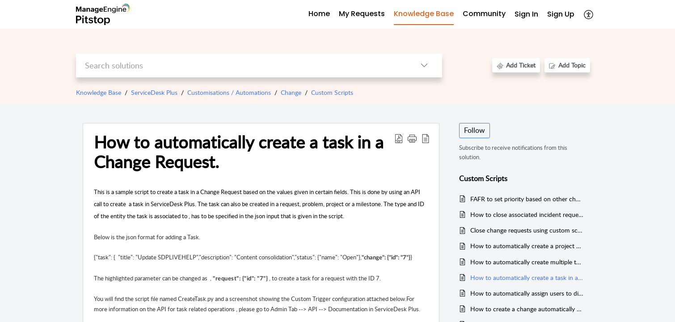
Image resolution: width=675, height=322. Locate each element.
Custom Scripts (332, 92)
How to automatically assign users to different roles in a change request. (526, 293)
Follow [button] (474, 130)
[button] (589, 14)
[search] (241, 65)
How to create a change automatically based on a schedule (526, 309)
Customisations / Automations (229, 92)
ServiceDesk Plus (154, 92)
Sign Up (560, 14)
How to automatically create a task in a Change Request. (526, 277)
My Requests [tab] (362, 13)
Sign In (526, 14)
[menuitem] (526, 14)
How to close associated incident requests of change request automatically (526, 214)
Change (291, 92)
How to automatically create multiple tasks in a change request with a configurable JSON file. (526, 262)
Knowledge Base (98, 92)
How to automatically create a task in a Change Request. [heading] (239, 152)
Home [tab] (319, 13)
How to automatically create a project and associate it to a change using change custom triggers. (526, 246)
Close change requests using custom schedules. (526, 230)
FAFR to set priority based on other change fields (526, 199)
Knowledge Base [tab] (424, 13)
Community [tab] (484, 13)
